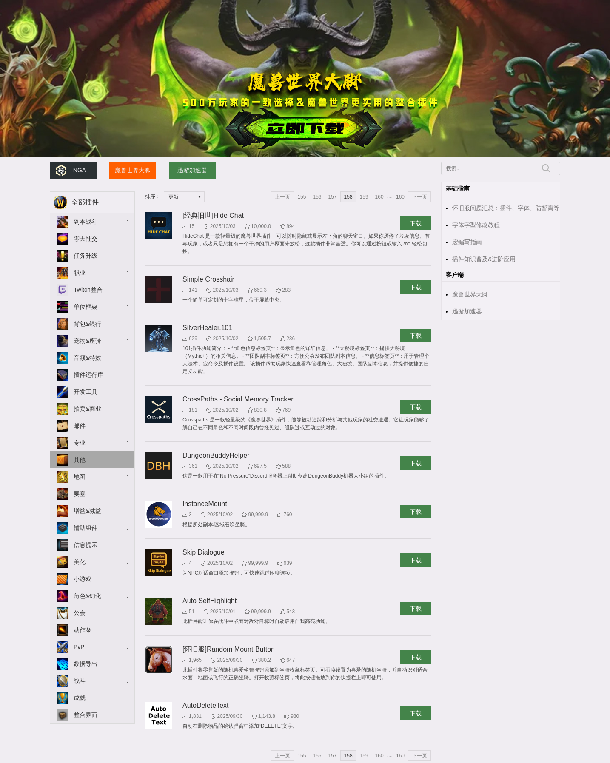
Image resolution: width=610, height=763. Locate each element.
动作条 (82, 629)
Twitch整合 (88, 289)
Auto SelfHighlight (209, 600)
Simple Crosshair (208, 279)
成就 (80, 698)
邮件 (80, 425)
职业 (80, 272)
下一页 (419, 197)
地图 (80, 476)
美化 (80, 561)
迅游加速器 (192, 170)
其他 (80, 459)
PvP (79, 646)
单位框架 (85, 306)
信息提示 (85, 544)
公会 (80, 612)
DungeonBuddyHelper (215, 455)
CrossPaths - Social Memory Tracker (238, 399)
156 (317, 197)
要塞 (80, 493)
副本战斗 (85, 221)
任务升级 (85, 255)
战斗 (80, 681)
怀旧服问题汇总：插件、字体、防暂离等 (505, 208)
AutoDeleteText (205, 705)
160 (379, 197)
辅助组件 (85, 527)
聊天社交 (85, 238)
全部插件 (85, 202)
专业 (80, 442)
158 (348, 197)
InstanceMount (204, 503)
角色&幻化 (87, 595)
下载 (416, 223)
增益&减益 (87, 510)
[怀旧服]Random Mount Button (228, 649)
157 (332, 197)
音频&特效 (87, 357)
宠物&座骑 (87, 340)
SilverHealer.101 (207, 327)
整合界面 (85, 715)
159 (364, 197)
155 (301, 197)
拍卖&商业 (87, 408)
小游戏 (82, 578)
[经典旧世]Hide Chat (213, 215)
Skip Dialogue (203, 552)
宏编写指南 (467, 242)
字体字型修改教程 (476, 225)
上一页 (282, 197)
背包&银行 (87, 323)
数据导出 (85, 664)
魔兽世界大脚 (133, 170)
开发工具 (85, 391)
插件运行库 (88, 374)
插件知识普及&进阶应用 (484, 259)
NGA (79, 170)
